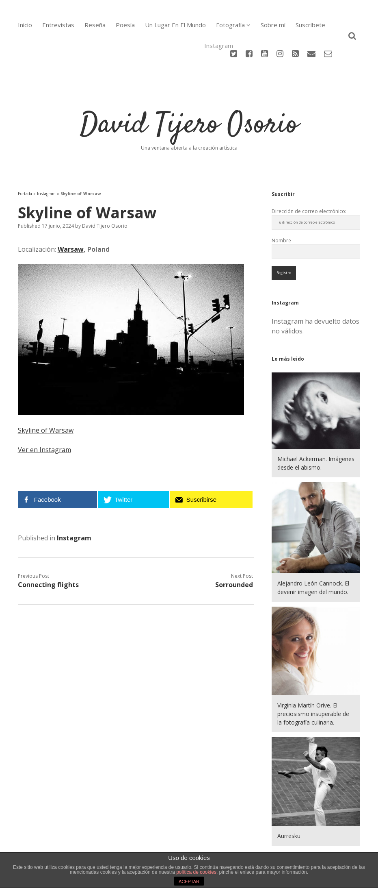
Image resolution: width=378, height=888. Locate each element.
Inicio (25, 25)
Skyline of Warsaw (45, 399)
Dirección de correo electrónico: (309, 179)
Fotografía (230, 25)
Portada (25, 162)
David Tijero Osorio (189, 94)
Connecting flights (48, 553)
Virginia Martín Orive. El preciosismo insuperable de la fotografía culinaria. (313, 682)
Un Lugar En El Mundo (175, 25)
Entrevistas (58, 25)
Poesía (125, 25)
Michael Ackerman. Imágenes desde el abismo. (315, 432)
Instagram (46, 162)
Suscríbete (310, 25)
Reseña (95, 25)
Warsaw (71, 217)
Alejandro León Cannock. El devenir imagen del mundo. (313, 556)
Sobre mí (273, 25)
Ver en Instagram (44, 418)
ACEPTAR (189, 881)
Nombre (281, 209)
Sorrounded (234, 553)
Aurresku (288, 805)
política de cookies (196, 872)
